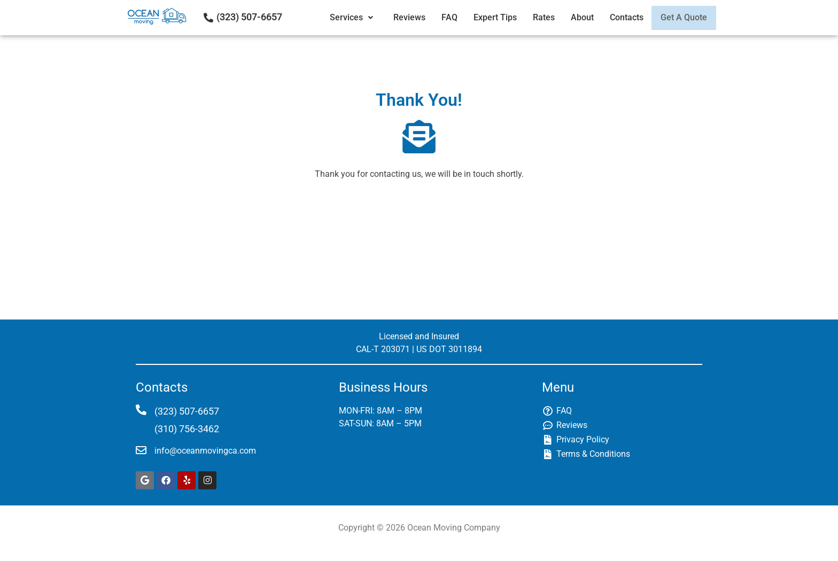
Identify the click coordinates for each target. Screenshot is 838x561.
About (574, 17)
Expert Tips (487, 17)
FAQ (442, 17)
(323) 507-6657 (249, 16)
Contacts (619, 17)
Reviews (402, 17)
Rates (536, 17)
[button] (346, 17)
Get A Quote (680, 17)
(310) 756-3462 (186, 428)
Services (346, 17)
